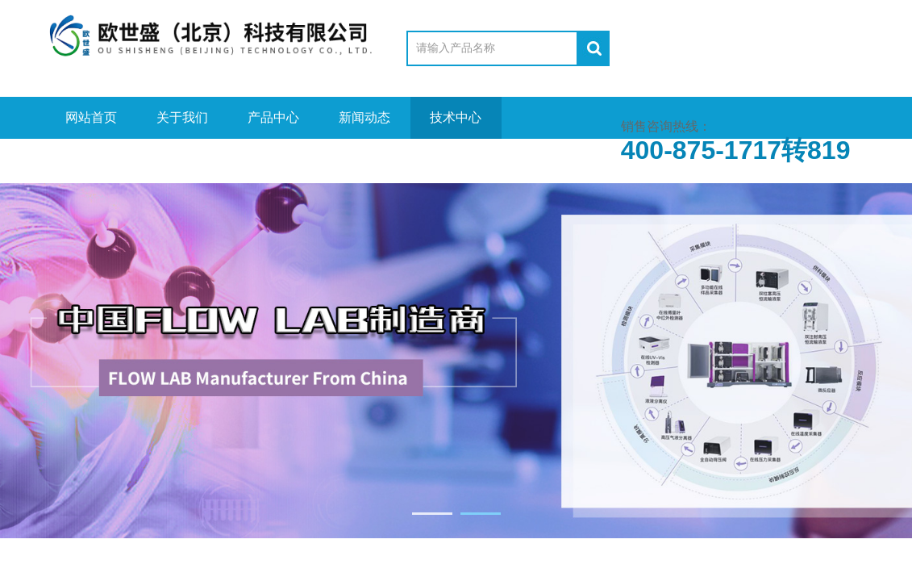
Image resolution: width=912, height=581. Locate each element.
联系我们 (364, 159)
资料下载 (182, 159)
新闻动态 (364, 117)
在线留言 (273, 159)
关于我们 (182, 117)
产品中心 (273, 117)
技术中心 (455, 117)
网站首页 (91, 117)
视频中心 (91, 159)
